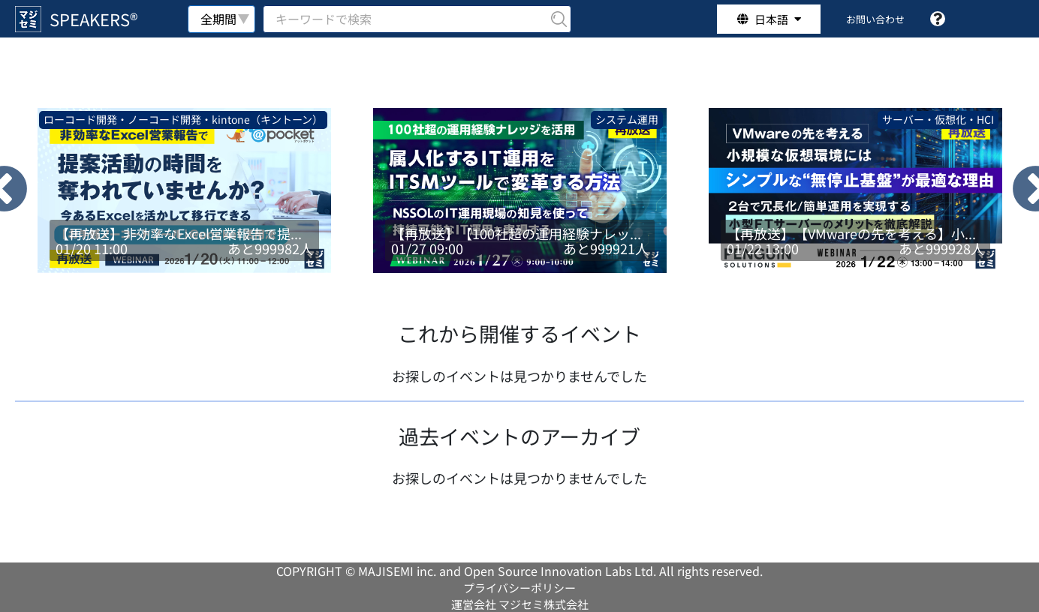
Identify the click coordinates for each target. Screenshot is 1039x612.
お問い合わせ (875, 19)
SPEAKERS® (93, 18)
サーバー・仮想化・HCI (938, 119)
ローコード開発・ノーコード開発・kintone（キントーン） (183, 119)
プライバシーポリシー (519, 587)
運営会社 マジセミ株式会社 (520, 604)
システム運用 (626, 119)
